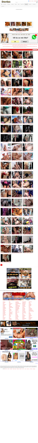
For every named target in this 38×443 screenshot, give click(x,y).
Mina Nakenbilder (29, 44)
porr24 (10, 316)
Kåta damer (25, 47)
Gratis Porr (25, 46)
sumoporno (30, 309)
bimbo (4, 315)
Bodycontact (25, 45)
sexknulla (23, 308)
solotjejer (10, 310)
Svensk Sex (30, 46)
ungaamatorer (11, 307)
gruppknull (16, 309)
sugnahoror (10, 303)
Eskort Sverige (33, 44)
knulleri (4, 309)
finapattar (30, 318)
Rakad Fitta (27, 46)
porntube (16, 318)
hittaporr (16, 304)
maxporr (30, 314)
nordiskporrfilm (17, 305)
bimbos (10, 315)
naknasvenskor (17, 306)
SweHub (4, 302)
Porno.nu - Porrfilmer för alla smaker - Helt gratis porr (19, 31)
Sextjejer (16, 45)
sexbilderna (4, 304)
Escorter (17, 46)
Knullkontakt (20, 46)
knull (3, 303)
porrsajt (16, 314)
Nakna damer (18, 47)
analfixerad (23, 302)
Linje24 (3, 44)
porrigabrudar (24, 318)
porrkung (4, 317)
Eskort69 (7, 46)
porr (9, 308)
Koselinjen (19, 44)
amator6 (23, 310)
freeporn (16, 317)
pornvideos (17, 316)
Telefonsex (11, 44)
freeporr (23, 316)
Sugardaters (14, 47)
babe (9, 314)
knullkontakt (17, 307)
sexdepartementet (18, 303)
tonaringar (23, 304)
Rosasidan (18, 45)
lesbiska (10, 318)
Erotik (22, 46)
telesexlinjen (17, 302)
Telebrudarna (8, 44)
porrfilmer (30, 304)
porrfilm (4, 305)
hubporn (23, 314)
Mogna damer (21, 47)
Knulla (36, 46)
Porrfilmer (34, 46)
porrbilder (16, 315)
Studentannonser (14, 46)
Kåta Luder (4, 46)
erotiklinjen (17, 310)
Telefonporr (25, 44)
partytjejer (4, 307)
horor (10, 302)
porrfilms (30, 305)
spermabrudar (31, 310)
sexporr (23, 307)
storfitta (10, 309)
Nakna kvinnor (10, 46)
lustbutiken (30, 315)
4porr (10, 305)
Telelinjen (5, 44)
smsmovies (24, 306)
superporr (23, 305)
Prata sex (16, 44)
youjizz (4, 319)
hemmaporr (24, 315)
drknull (10, 304)
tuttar (29, 302)
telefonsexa (24, 303)
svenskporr (30, 308)
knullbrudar (4, 310)
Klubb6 (21, 45)
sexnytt (30, 303)
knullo (29, 307)
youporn (4, 318)
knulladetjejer (17, 308)
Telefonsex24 (22, 44)
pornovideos (17, 319)
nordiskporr (4, 308)
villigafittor (10, 306)
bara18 (30, 319)
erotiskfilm (23, 309)
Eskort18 (23, 45)
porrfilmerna (30, 317)
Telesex (14, 44)
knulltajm (10, 319)
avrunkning (4, 314)
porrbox (23, 317)
